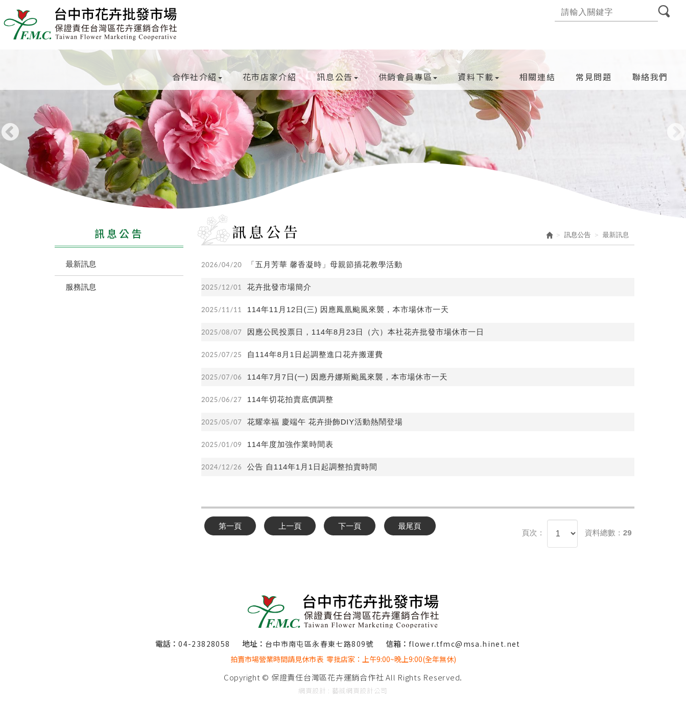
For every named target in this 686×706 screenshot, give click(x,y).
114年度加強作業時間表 (267, 444)
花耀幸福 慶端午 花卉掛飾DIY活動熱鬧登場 (302, 422)
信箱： (397, 643)
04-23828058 (204, 644)
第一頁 (230, 526)
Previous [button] (10, 133)
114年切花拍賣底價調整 (267, 399)
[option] (343, 135)
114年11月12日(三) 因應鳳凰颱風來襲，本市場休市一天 (325, 309)
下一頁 (349, 526)
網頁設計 (312, 690)
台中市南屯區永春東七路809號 (319, 644)
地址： (253, 643)
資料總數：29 (608, 532)
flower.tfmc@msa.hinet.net (465, 644)
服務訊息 (81, 287)
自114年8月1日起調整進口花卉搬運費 (292, 354)
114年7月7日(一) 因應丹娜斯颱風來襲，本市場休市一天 (324, 377)
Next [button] (676, 133)
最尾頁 (409, 526)
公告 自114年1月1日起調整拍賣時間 (289, 467)
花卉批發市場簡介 (256, 287)
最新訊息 (81, 264)
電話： (166, 643)
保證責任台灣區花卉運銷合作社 (91, 22)
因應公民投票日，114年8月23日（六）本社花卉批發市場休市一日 (342, 332)
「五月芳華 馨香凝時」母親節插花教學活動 (302, 264)
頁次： (533, 532)
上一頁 (289, 526)
